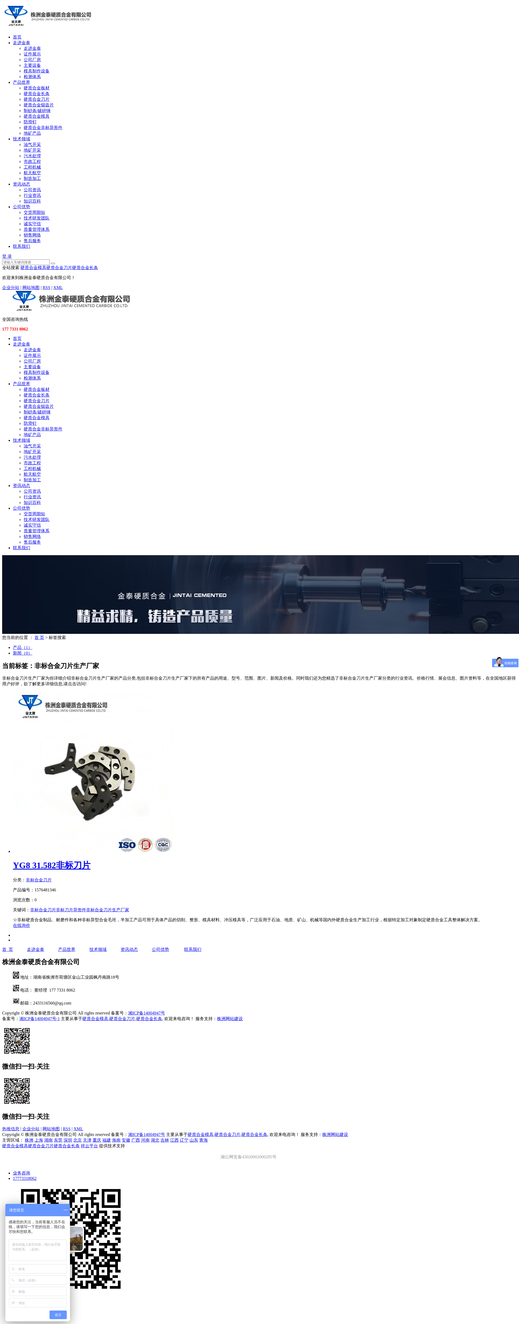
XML (58, 287)
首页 (17, 37)
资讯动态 (21, 184)
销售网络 (32, 235)
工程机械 (32, 167)
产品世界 (21, 82)
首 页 (39, 637)
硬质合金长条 (37, 93)
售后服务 (32, 240)
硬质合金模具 (37, 116)
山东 (194, 1140)
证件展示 (32, 54)
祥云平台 (89, 1146)
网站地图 (31, 287)
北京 (77, 1140)
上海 (38, 1140)
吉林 (164, 1140)
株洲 (29, 1140)
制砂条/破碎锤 (37, 110)
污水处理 (32, 156)
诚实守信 (32, 223)
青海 (203, 1140)
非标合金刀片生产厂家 (107, 910)
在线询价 (21, 925)
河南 (145, 1140)
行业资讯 (32, 195)
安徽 (126, 1140)
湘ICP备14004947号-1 (39, 1018)
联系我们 (21, 246)
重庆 (97, 1140)
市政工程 (32, 161)
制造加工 (32, 178)
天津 (87, 1140)
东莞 (58, 1140)
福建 (106, 1140)
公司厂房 (32, 59)
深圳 (68, 1140)
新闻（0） (22, 653)
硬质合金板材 (37, 88)
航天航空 (32, 173)
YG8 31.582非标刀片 (51, 865)
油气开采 (32, 144)
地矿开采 (32, 150)
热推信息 (10, 1129)
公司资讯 (32, 189)
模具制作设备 (37, 71)
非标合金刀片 (39, 880)
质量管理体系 (37, 229)
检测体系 (32, 76)
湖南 (48, 1140)
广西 (135, 1140)
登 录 (7, 256)
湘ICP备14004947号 (146, 1013)
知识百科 (32, 201)
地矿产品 (32, 133)
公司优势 (21, 206)
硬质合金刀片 (37, 99)
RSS (46, 287)
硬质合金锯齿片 (39, 105)
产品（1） (22, 647)
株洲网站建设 (230, 1018)
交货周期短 (34, 212)
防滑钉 (30, 122)
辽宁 (184, 1140)
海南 (116, 1140)
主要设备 (32, 65)
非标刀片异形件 (71, 910)
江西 (174, 1140)
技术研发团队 (37, 218)
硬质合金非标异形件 (43, 127)
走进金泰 (21, 42)
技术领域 (21, 139)
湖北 (155, 1140)
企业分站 (10, 287)
